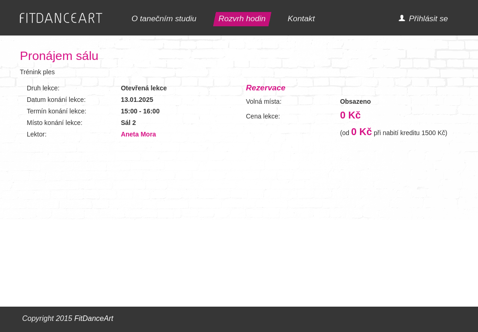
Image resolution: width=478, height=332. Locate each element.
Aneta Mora (138, 134)
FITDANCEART (61, 18)
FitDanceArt (93, 318)
